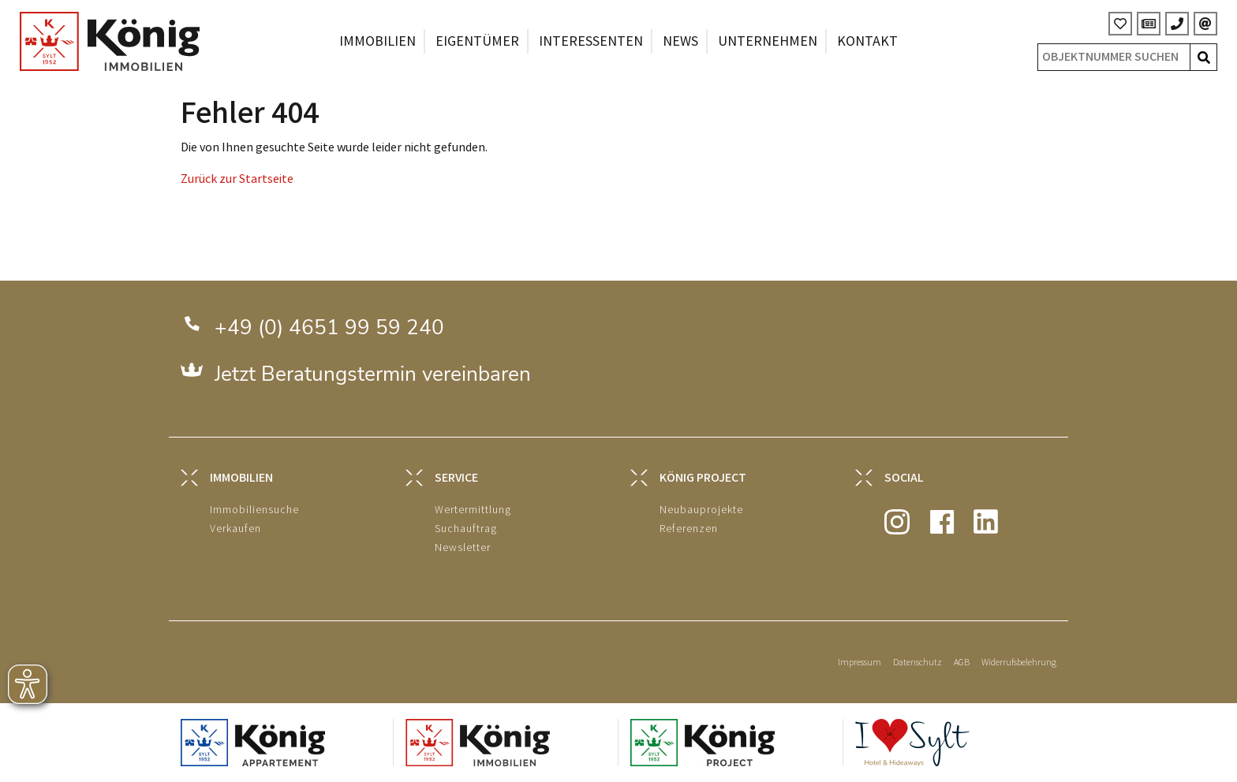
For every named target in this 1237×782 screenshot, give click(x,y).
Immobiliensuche (254, 509)
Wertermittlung (473, 509)
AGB (962, 662)
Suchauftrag (466, 528)
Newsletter (463, 547)
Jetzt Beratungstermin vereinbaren (373, 374)
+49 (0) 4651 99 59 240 (329, 327)
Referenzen (689, 528)
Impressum (859, 662)
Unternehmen (767, 41)
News (680, 41)
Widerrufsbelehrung (1018, 662)
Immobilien (377, 41)
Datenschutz (917, 662)
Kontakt (867, 41)
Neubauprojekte (701, 509)
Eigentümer (477, 41)
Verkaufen (235, 528)
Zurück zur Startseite (237, 179)
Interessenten (591, 41)
